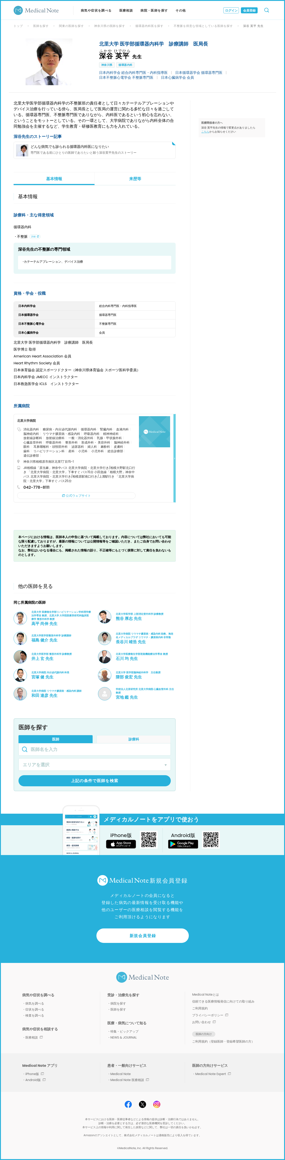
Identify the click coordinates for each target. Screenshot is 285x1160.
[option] (49, 61)
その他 (180, 10)
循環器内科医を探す (149, 26)
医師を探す (41, 26)
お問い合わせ (204, 1022)
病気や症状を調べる (96, 10)
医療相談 (126, 10)
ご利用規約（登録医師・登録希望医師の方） (223, 1041)
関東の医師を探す (71, 26)
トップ (18, 26)
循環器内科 (125, 65)
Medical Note (120, 1074)
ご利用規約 (200, 1008)
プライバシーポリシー (210, 1015)
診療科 (133, 739)
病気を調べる (34, 1003)
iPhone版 (34, 1074)
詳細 (33, 236)
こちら (205, 131)
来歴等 (135, 179)
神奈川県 (106, 65)
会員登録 (249, 10)
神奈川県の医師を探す (109, 26)
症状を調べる (34, 1009)
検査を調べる (34, 1015)
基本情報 (54, 179)
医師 (55, 739)
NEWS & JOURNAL (123, 1037)
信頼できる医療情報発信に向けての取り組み (223, 1001)
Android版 (35, 1080)
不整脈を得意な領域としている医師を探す (203, 26)
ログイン (231, 10)
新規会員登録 (143, 935)
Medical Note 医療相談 (129, 1080)
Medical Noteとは (205, 994)
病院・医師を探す (154, 10)
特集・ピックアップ (124, 1031)
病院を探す (118, 1003)
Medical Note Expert (213, 1074)
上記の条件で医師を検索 (94, 780)
